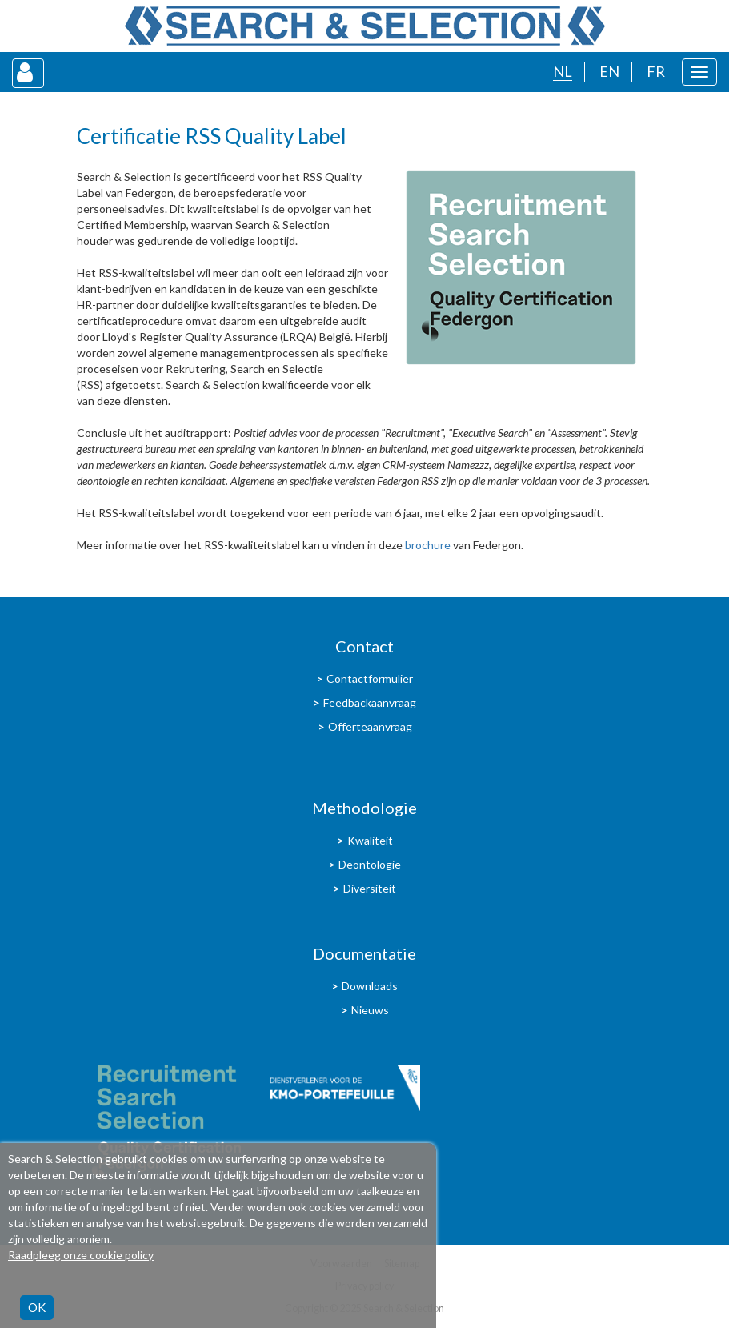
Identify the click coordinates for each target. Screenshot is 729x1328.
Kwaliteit (370, 840)
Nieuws (370, 1010)
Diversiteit (369, 888)
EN (609, 71)
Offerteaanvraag (370, 726)
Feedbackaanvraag (369, 702)
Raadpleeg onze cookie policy (81, 1255)
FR (656, 71)
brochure (428, 545)
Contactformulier (369, 678)
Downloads (370, 986)
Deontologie (369, 864)
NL (562, 71)
